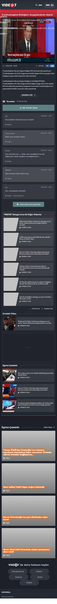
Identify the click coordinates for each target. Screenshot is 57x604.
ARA (39, 5)
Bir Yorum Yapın (28, 108)
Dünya (38, 542)
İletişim (4, 579)
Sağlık (19, 548)
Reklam (4, 574)
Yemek (29, 555)
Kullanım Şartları (8, 569)
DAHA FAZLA (49, 426)
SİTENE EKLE (34, 308)
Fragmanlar (19, 542)
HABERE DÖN (47, 308)
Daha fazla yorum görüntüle (28, 204)
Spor (38, 548)
